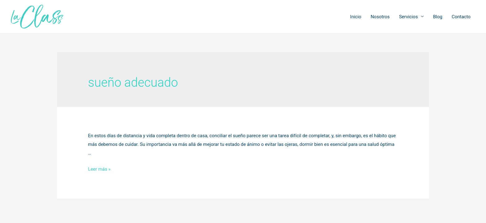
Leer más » (99, 169)
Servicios (408, 17)
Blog (437, 17)
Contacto (461, 17)
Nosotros (380, 17)
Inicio (355, 17)
